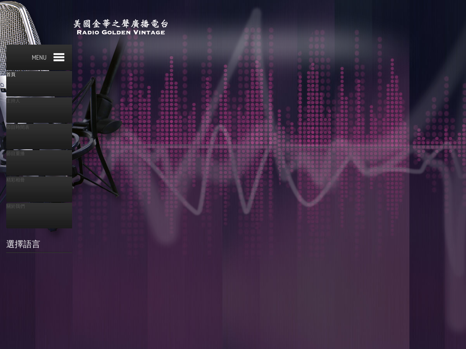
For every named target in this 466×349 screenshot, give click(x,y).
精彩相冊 (15, 180)
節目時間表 (17, 127)
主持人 (13, 101)
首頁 (11, 74)
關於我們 (15, 206)
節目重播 (15, 153)
